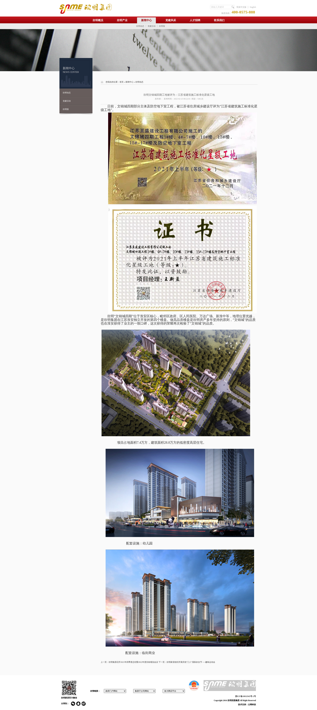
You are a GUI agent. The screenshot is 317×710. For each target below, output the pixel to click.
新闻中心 (146, 20)
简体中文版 (241, 7)
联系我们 (219, 20)
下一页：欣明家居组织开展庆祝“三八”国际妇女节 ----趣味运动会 (187, 662)
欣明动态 (140, 26)
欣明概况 (98, 20)
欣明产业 (122, 20)
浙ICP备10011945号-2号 (245, 696)
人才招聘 (195, 20)
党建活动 (152, 26)
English (253, 7)
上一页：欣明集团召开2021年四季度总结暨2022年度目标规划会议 (129, 662)
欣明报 (162, 26)
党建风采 (170, 20)
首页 (121, 82)
